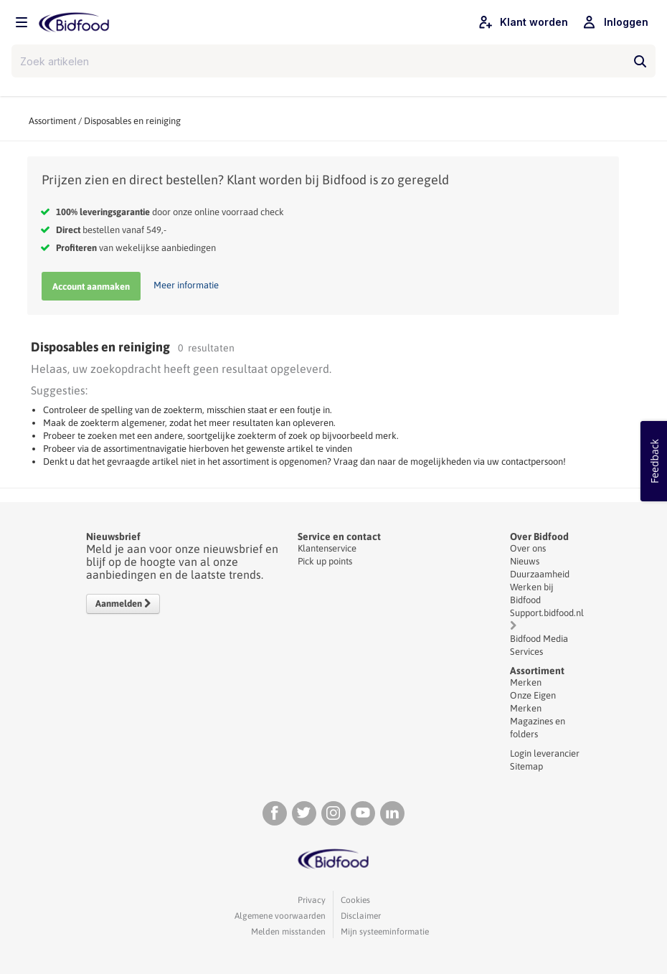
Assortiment (52, 120)
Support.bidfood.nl (547, 612)
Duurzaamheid (539, 574)
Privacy (312, 900)
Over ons (528, 548)
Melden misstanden (288, 932)
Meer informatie (186, 285)
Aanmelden (123, 603)
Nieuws (524, 561)
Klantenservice (327, 548)
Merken (525, 682)
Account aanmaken (91, 286)
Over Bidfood (539, 536)
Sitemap (526, 766)
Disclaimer (361, 916)
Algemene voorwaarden (280, 916)
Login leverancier (545, 753)
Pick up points (325, 561)
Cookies (355, 900)
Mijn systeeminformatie (385, 932)
